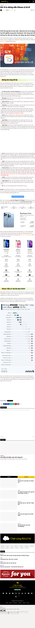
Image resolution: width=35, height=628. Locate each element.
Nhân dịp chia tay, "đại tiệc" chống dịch (26, 503)
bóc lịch (2, 547)
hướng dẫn (26, 546)
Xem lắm (26, 476)
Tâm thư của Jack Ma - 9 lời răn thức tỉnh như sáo (11, 566)
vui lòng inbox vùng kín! (21, 587)
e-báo (12, 546)
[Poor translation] (4, 611)
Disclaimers (15, 602)
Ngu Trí (22, 600)
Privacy (10, 602)
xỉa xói (7, 546)
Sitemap (20, 602)
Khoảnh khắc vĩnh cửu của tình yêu (8, 563)
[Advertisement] (17, 21)
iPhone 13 (4, 41)
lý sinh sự (27, 547)
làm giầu (20, 546)
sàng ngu (31, 546)
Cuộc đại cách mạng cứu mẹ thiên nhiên (25, 514)
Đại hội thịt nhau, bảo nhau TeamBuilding (24, 525)
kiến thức (2, 546)
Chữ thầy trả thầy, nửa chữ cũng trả (11, 457)
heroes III (17, 547)
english (22, 547)
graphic (12, 547)
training (7, 547)
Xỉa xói (9, 476)
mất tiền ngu (10, 400)
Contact (24, 602)
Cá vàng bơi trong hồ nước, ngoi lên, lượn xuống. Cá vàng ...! (26, 492)
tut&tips (16, 546)
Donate (28, 602)
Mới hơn (2, 436)
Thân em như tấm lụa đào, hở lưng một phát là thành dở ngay (14, 555)
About (7, 602)
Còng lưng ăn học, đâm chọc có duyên (9, 559)
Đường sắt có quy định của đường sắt (26, 481)
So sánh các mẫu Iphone (26, 234)
